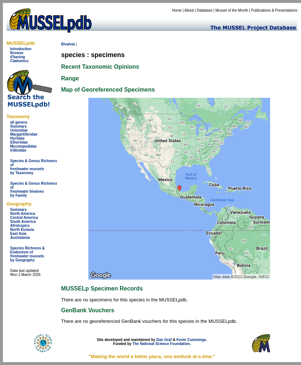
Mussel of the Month (232, 10)
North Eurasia (22, 230)
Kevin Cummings (191, 340)
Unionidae (19, 130)
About (189, 10)
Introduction (20, 49)
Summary (18, 126)
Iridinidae (18, 150)
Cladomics (19, 61)
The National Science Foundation (161, 344)
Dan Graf (164, 340)
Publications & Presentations (274, 10)
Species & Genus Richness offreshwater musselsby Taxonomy (33, 167)
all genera (18, 122)
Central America (24, 218)
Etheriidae (19, 142)
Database (205, 10)
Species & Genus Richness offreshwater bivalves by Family (33, 189)
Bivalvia (68, 44)
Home (177, 10)
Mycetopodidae (23, 146)
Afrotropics (20, 226)
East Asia (18, 234)
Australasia (20, 238)
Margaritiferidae (23, 134)
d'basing (17, 57)
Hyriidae (17, 138)
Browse (16, 53)
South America (23, 222)
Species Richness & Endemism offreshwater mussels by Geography (27, 254)
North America (22, 214)
